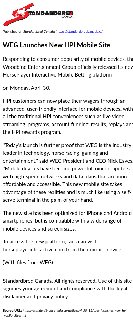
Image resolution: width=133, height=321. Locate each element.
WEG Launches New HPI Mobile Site (56, 45)
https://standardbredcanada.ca (79, 31)
